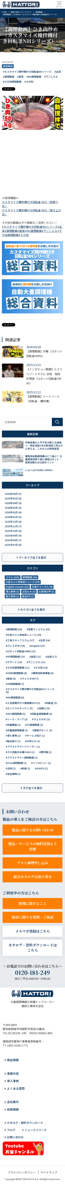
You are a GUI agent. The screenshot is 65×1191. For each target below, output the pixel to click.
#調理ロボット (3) (42, 730)
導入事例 (13, 1081)
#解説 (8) (11, 678)
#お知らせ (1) (32, 741)
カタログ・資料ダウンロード (25, 1123)
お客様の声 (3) (46, 591)
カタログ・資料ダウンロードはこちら (32, 947)
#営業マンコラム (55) (38, 629)
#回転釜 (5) (51, 703)
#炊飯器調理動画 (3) (17, 730)
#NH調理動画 (34, 76)
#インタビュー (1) (41, 763)
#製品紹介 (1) (13, 741)
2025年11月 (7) (13, 526)
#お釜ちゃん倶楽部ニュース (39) (23, 634)
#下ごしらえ (51, 76)
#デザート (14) (14, 662)
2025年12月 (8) (13, 521)
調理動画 (8, 66)
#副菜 (20, 76)
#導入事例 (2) (13, 735)
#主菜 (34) (44, 640)
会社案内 (13, 1102)
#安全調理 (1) (13, 774)
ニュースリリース (35, 1130)
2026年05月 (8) (13, 498)
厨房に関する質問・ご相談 (32, 917)
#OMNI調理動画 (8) (16, 673)
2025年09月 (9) (13, 535)
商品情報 (13, 1060)
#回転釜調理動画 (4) (41, 713)
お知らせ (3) (29, 591)
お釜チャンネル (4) (42, 586)
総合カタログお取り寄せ (33, 876)
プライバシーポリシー (22, 1172)
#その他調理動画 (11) (17, 667)
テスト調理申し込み (32, 862)
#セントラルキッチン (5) (19, 708)
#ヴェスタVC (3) (41, 719)
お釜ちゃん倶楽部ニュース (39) (23, 582)
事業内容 (13, 1073)
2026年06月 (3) (13, 493)
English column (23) (17, 586)
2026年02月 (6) (13, 512)
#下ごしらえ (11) (36, 662)
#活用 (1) (11, 768)
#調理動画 (8, 76)
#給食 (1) (25, 768)
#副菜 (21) (35, 656)
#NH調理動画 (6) (15, 697)
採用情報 (13, 1109)
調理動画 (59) (30, 577)
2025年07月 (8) (13, 544)
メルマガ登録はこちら (32, 931)
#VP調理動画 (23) (15, 656)
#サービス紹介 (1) (35, 735)
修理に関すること (32, 903)
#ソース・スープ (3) (17, 719)
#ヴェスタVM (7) (29, 678)
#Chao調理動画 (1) (16, 763)
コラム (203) (12, 577)
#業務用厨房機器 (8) (42, 673)
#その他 (28, 81)
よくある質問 (16, 1088)
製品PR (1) (28, 596)
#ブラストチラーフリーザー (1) (23, 746)
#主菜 (57, 71)
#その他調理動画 (12, 81)
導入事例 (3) (12, 591)
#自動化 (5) (43, 708)
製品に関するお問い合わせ (32, 829)
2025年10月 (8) (13, 531)
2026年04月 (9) (13, 503)
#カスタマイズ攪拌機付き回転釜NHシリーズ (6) (30, 690)
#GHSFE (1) (41, 768)
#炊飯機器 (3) (13, 724)
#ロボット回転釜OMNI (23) (21, 651)
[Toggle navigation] (59, 4)
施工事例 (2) (12, 596)
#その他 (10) (41, 667)
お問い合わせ (15, 1137)
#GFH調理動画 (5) (15, 713)
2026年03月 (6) (13, 507)
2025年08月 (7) (13, 540)
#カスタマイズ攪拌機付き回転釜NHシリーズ (27, 71)
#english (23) (37, 645)
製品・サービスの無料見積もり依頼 (32, 846)
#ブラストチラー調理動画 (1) (22, 757)
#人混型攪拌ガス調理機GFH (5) (23, 703)
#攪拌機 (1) (45, 752)
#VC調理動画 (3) (34, 724)
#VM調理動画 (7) (15, 684)
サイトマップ (49, 1172)
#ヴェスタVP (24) (15, 645)
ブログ (11, 1130)
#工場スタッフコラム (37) (20, 640)
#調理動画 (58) (14, 629)
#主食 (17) (51, 656)
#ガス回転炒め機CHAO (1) (20, 752)
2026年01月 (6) (13, 517)
